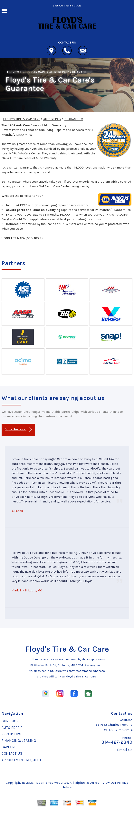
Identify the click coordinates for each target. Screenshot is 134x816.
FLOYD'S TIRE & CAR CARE (26, 72)
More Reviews (18, 429)
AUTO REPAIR (59, 72)
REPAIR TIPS (11, 734)
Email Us (124, 750)
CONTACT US (12, 753)
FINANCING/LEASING (19, 740)
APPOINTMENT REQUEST (22, 760)
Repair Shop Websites (51, 782)
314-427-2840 (56, 659)
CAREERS (9, 747)
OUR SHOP (10, 721)
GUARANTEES (82, 72)
